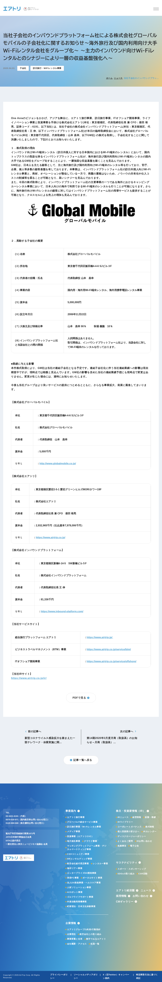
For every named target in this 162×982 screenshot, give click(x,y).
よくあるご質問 (125, 841)
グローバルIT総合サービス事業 (82, 822)
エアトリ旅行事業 (75, 817)
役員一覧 (94, 944)
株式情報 (149, 827)
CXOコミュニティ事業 (78, 854)
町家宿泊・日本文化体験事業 (81, 906)
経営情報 (136, 817)
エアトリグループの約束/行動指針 (83, 929)
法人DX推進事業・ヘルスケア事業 (84, 882)
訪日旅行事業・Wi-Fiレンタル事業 (84, 827)
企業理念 (71, 934)
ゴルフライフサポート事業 (80, 897)
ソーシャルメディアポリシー (86, 976)
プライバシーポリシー (59, 976)
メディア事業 (73, 831)
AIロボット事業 (74, 892)
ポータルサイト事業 (92, 878)
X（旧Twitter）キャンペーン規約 (116, 976)
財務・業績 (150, 817)
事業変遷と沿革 (74, 939)
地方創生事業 (73, 841)
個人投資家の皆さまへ (128, 831)
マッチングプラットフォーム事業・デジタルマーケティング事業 (86, 847)
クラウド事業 (90, 841)
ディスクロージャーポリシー (132, 836)
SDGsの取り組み (126, 873)
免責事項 (122, 846)
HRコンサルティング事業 (79, 859)
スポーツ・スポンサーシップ (132, 869)
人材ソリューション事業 (79, 887)
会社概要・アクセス (77, 944)
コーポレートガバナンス (130, 827)
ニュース (118, 78)
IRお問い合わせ (144, 841)
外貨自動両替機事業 (77, 901)
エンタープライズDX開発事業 (81, 873)
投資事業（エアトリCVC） (80, 836)
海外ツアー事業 (74, 868)
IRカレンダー (149, 831)
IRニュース (123, 817)
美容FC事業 (73, 878)
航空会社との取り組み (90, 934)
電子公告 (134, 846)
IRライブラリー (125, 822)
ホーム (109, 78)
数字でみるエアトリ (96, 939)
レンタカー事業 (100, 863)
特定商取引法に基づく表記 (147, 976)
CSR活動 (142, 873)
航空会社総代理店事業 (78, 863)
